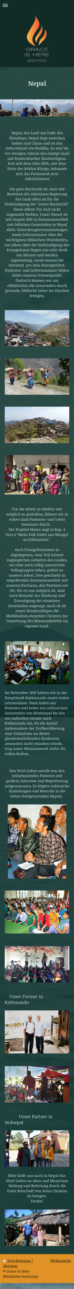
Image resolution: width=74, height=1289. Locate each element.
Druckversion (17, 1260)
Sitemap (10, 1265)
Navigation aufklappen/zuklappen (37, 5)
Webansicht (60, 1260)
